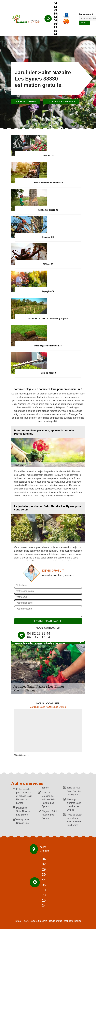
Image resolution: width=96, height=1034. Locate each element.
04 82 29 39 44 (55, 10)
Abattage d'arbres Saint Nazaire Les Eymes (74, 804)
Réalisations (26, 101)
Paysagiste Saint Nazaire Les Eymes (23, 811)
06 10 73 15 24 (55, 27)
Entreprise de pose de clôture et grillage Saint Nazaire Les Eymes (24, 796)
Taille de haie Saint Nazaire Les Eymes (74, 791)
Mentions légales (72, 921)
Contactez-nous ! (61, 101)
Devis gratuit (55, 921)
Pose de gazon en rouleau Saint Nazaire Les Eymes (74, 819)
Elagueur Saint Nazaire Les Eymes (49, 814)
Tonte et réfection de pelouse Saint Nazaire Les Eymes (49, 799)
